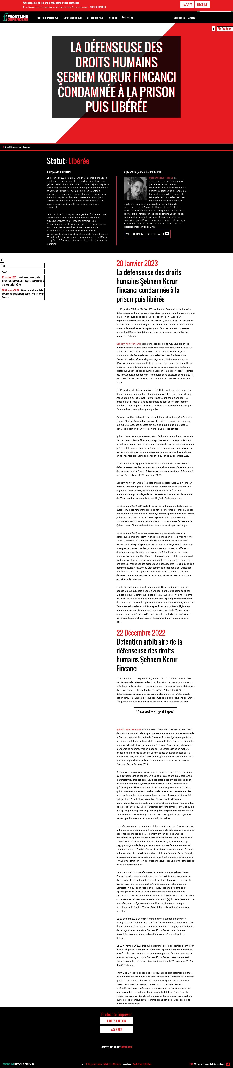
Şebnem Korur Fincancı (128, 343)
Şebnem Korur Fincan (127, 729)
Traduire (226, 29)
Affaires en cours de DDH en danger (207, 1064)
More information (98, 6)
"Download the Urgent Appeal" (155, 711)
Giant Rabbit (126, 1047)
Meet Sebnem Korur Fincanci (145, 234)
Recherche (127, 17)
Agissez (191, 17)
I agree (187, 4)
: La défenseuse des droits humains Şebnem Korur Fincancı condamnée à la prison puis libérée (23, 281)
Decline (202, 4)
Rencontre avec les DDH (48, 17)
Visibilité (113, 17)
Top (3, 266)
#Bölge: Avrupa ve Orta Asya (98, 1064)
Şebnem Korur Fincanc (161, 177)
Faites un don (179, 17)
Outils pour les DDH (73, 17)
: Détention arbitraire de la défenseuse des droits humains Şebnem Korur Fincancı (23, 293)
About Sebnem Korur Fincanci (17, 147)
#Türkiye (116, 1064)
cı (140, 729)
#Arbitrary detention (142, 1064)
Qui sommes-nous (95, 17)
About (4, 271)
